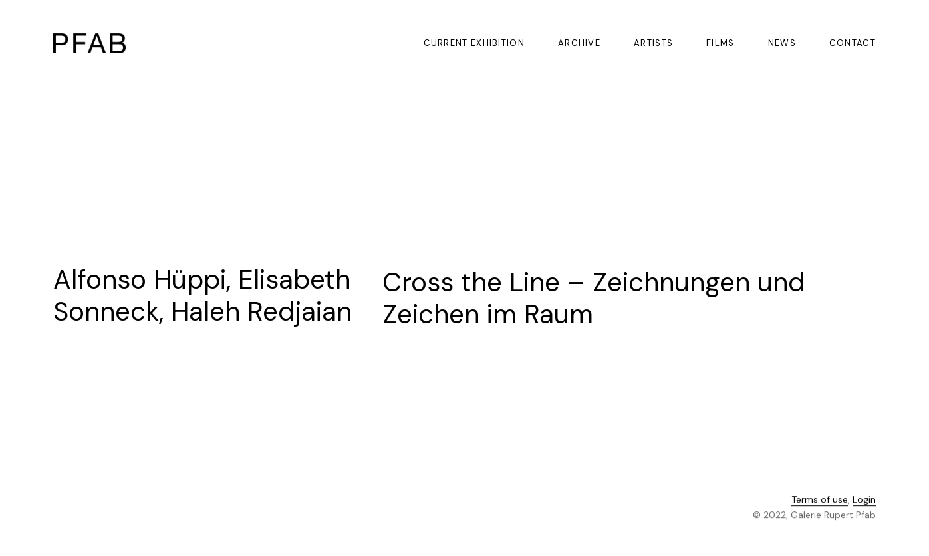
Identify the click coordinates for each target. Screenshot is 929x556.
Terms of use (819, 501)
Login (864, 501)
